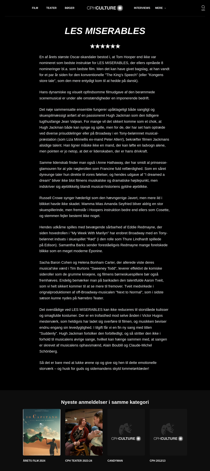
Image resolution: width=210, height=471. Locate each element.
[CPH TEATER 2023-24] (84, 432)
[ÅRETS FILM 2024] (41, 432)
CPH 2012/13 (158, 460)
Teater (51, 8)
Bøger (69, 8)
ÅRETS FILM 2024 (34, 460)
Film (35, 8)
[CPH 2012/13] (168, 432)
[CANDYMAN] (126, 432)
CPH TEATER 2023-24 (78, 460)
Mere (161, 8)
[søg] (203, 8)
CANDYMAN (115, 460)
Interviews (142, 8)
